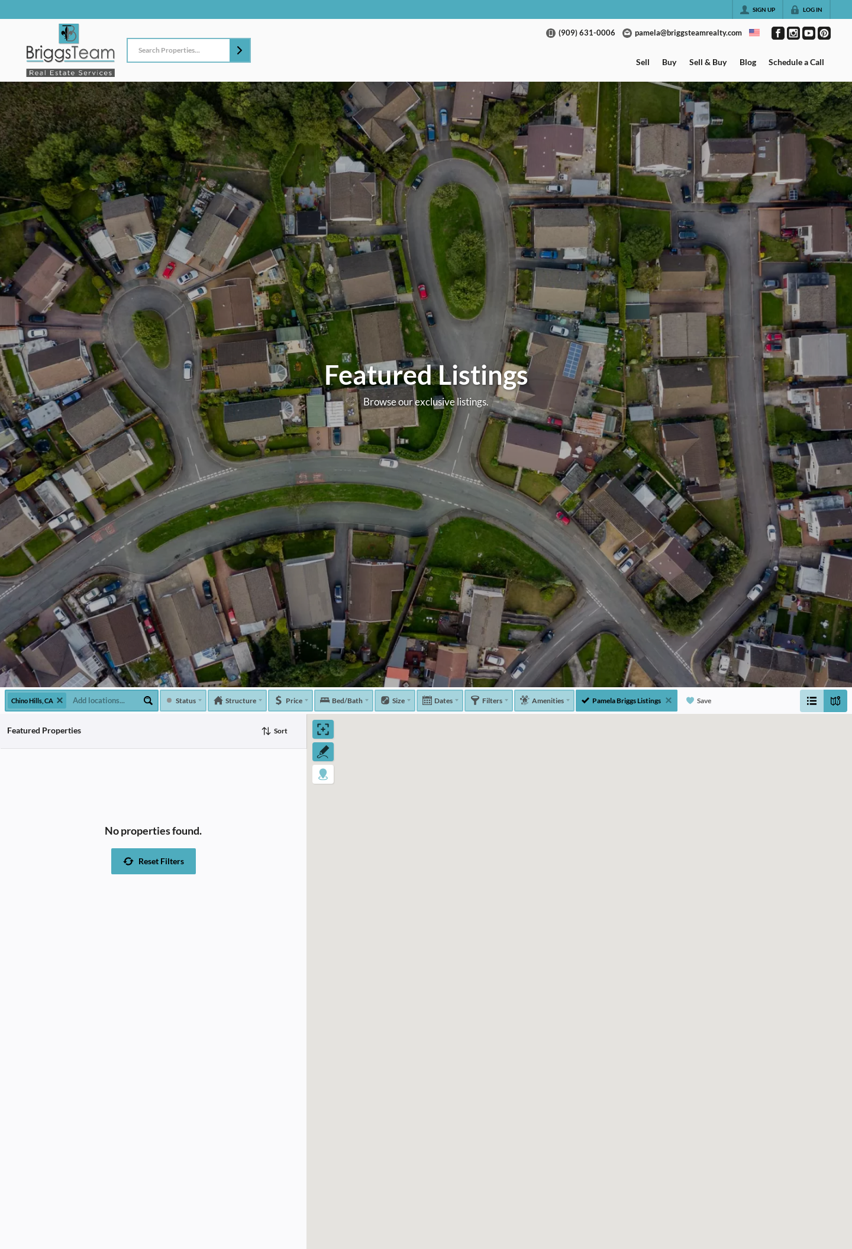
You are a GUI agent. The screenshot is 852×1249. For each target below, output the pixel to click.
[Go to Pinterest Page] (824, 33)
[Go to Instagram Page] (793, 33)
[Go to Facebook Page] (778, 33)
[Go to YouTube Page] (808, 33)
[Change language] (754, 32)
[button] (240, 50)
